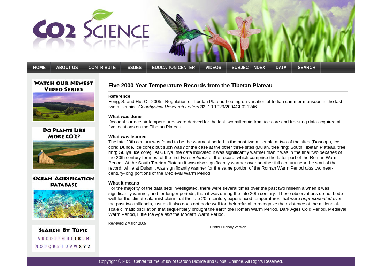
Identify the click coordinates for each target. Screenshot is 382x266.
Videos (213, 67)
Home (39, 67)
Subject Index (248, 67)
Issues (134, 67)
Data (281, 67)
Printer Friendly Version (228, 227)
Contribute (102, 67)
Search (306, 67)
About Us (67, 67)
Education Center (173, 67)
